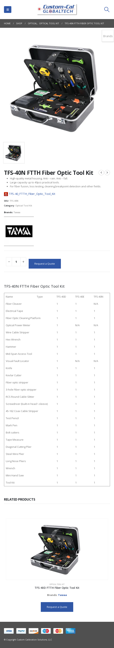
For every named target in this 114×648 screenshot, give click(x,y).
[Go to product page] (57, 549)
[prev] (101, 172)
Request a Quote (44, 263)
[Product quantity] (16, 261)
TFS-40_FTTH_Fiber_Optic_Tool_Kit (32, 194)
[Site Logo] (57, 9)
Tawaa (17, 212)
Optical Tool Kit (23, 205)
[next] (107, 172)
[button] (7, 9)
